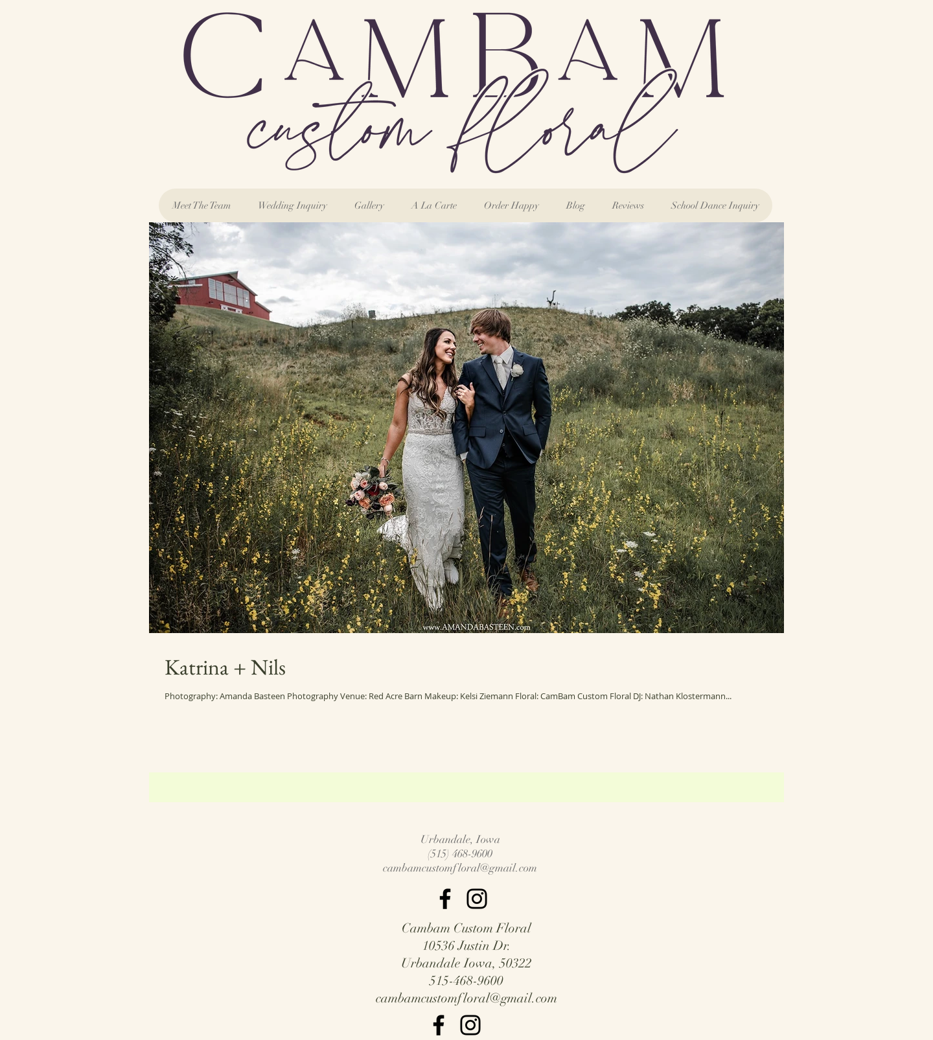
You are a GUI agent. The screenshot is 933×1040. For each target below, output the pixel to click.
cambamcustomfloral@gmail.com (460, 868)
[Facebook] (445, 898)
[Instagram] (476, 898)
